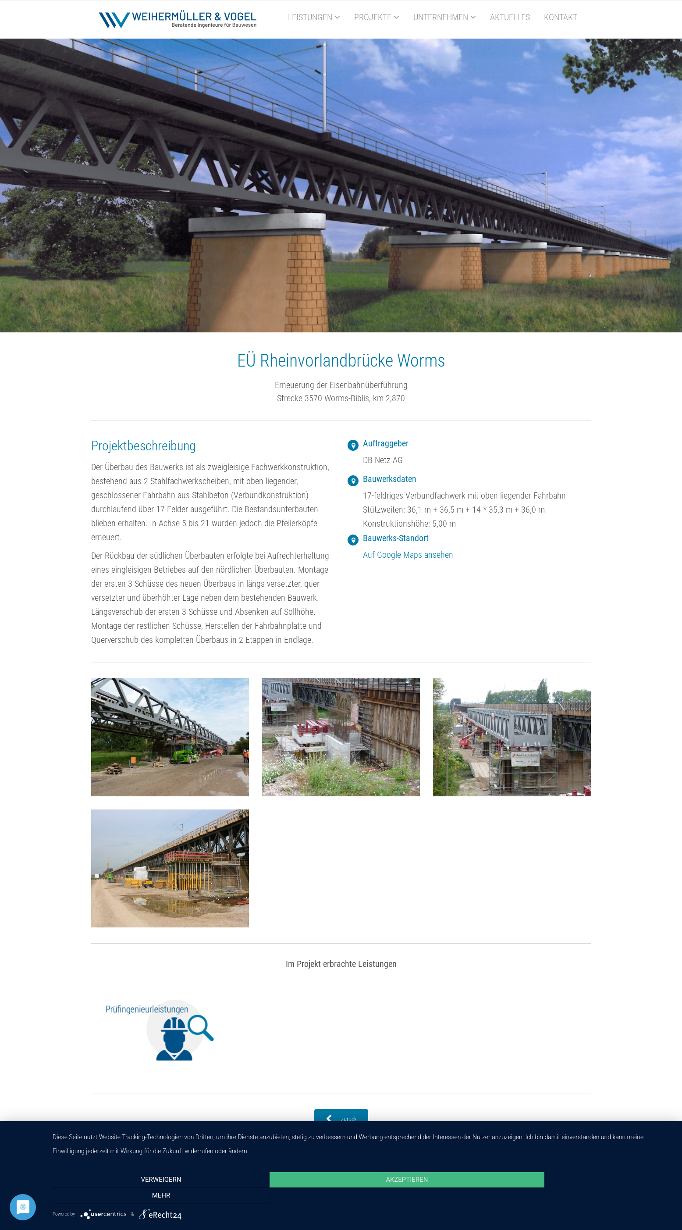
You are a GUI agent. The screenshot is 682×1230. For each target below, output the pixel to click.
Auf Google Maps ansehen (408, 554)
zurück (341, 1119)
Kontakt (560, 17)
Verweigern (145, 1196)
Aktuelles (510, 17)
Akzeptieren (363, 1196)
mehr (580, 1196)
